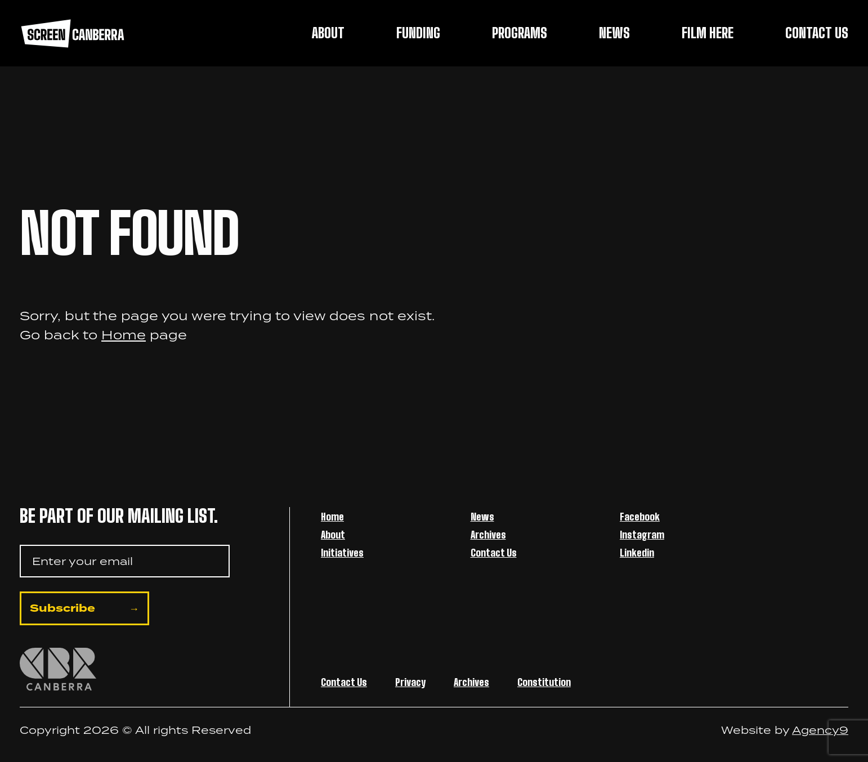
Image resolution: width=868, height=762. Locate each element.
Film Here (707, 33)
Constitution (544, 682)
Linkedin (637, 552)
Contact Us (816, 33)
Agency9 (820, 730)
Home (123, 334)
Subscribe (62, 608)
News (614, 33)
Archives (488, 534)
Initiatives (342, 552)
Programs (519, 33)
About (328, 33)
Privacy (410, 682)
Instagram (642, 534)
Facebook (640, 516)
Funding (418, 33)
